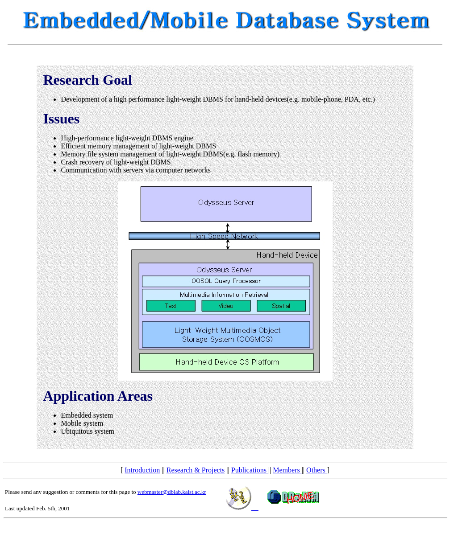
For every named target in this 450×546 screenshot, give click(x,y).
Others (316, 470)
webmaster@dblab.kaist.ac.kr (172, 492)
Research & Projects (196, 470)
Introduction (142, 470)
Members (287, 470)
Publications (249, 470)
